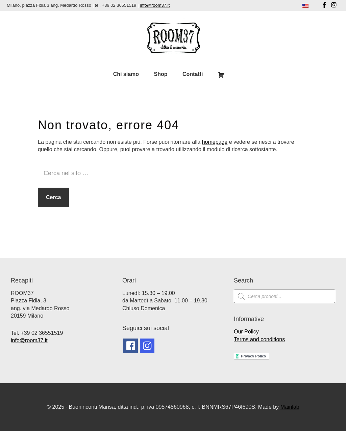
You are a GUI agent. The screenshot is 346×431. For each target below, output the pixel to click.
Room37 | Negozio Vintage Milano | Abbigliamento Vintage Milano (173, 38)
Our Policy (246, 331)
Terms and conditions (259, 339)
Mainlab (289, 407)
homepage (215, 142)
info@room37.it (155, 5)
